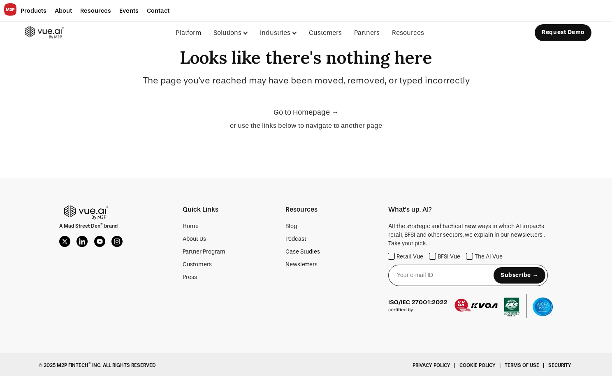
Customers (325, 33)
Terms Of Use (522, 365)
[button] (33, 10)
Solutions (227, 33)
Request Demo (563, 32)
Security (559, 365)
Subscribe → (519, 275)
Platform (188, 33)
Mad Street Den (82, 226)
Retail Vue (405, 256)
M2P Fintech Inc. (79, 365)
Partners (367, 33)
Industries (275, 33)
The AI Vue (484, 256)
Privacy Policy (431, 365)
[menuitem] (236, 33)
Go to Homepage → (306, 112)
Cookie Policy (477, 365)
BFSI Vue (444, 256)
